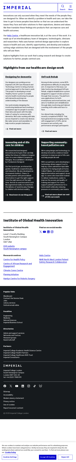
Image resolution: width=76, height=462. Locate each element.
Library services (9, 346)
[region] (38, 452)
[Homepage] (30, 7)
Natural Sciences (9, 363)
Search (62, 7)
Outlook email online (11, 348)
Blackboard (7, 339)
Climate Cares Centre (13, 313)
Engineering (7, 358)
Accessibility (8, 438)
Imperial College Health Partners (15, 396)
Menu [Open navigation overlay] (70, 7)
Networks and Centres (12, 378)
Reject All (65, 457)
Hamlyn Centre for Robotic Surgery (19, 321)
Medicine (6, 361)
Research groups (9, 380)
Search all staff (9, 383)
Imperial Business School (12, 365)
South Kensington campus (15, 291)
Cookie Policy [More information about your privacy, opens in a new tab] (10, 452)
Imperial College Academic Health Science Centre (22, 393)
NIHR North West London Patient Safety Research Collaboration (53, 303)
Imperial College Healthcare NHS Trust (18, 398)
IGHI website (9, 289)
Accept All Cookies (47, 457)
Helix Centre (12, 35)
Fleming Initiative (11, 317)
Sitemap (6, 434)
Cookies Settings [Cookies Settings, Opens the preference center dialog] (10, 457)
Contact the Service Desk (13, 341)
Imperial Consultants (11, 400)
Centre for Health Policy (14, 302)
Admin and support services (13, 376)
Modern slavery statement (13, 441)
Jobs (5, 343)
